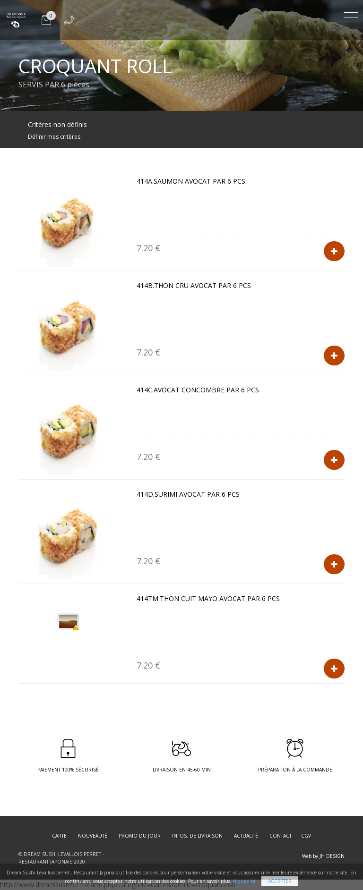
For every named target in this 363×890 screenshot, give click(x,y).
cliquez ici (244, 881)
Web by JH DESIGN (323, 856)
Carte (59, 835)
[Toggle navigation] (351, 15)
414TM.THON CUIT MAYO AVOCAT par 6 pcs (208, 598)
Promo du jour (140, 835)
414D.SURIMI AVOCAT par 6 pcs (188, 494)
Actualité (246, 835)
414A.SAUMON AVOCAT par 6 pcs (191, 181)
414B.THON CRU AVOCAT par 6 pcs (194, 285)
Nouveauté (92, 835)
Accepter (280, 881)
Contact (280, 835)
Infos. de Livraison (197, 835)
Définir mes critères (54, 137)
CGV (306, 835)
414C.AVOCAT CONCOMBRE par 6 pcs (198, 389)
